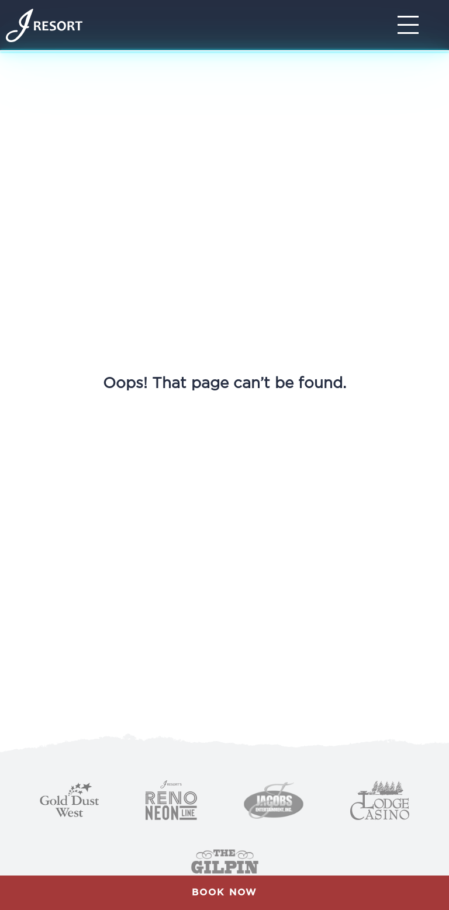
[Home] (44, 25)
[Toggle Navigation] (412, 25)
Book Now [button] (224, 892)
